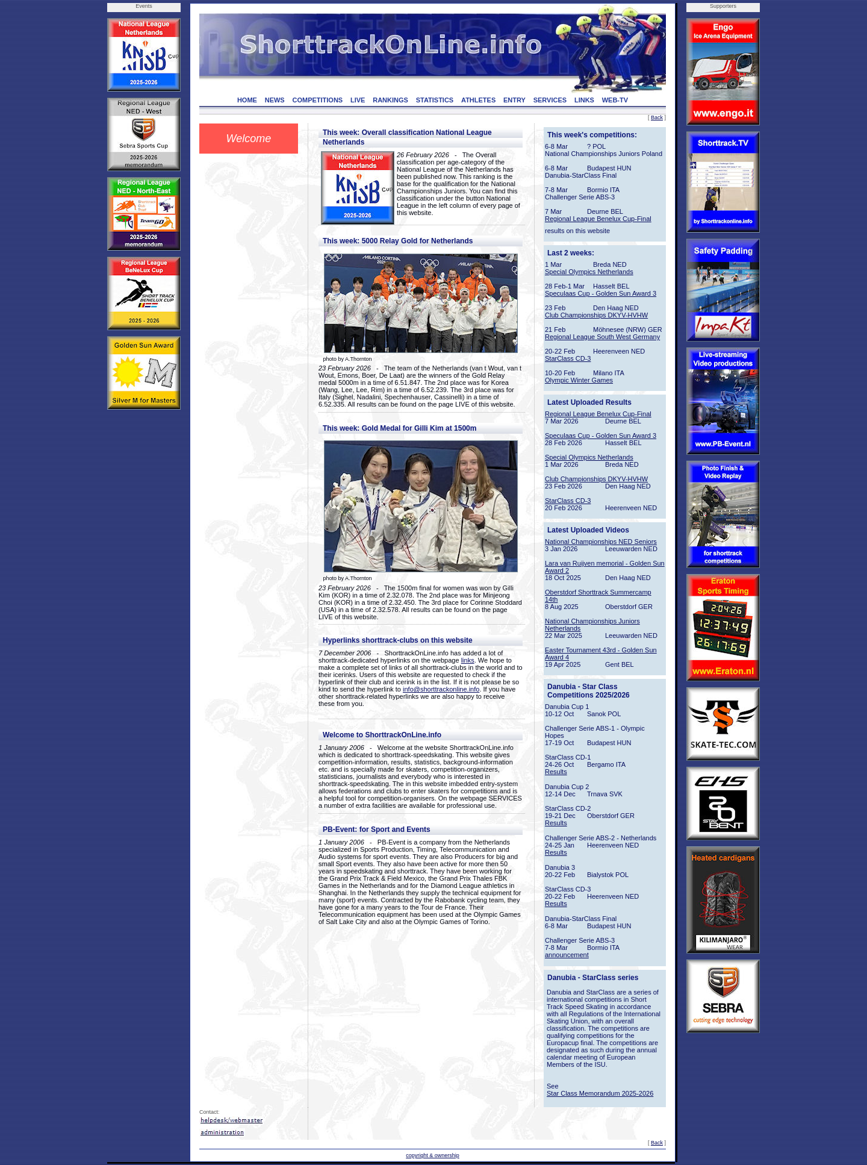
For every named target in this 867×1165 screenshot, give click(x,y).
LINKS (584, 100)
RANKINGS (390, 100)
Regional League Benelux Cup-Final (598, 218)
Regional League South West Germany (602, 336)
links (467, 660)
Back (657, 117)
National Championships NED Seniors (601, 541)
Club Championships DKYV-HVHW (596, 315)
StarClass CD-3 (568, 358)
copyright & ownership (432, 1155)
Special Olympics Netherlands (589, 271)
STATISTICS (435, 100)
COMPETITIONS (317, 100)
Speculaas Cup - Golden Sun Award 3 (600, 293)
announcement (567, 954)
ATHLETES (478, 100)
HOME (247, 100)
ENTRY (514, 100)
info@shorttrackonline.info (441, 689)
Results (556, 771)
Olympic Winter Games (579, 380)
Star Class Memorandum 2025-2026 (600, 1093)
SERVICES (550, 100)
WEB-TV (615, 100)
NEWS (275, 100)
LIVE (357, 100)
